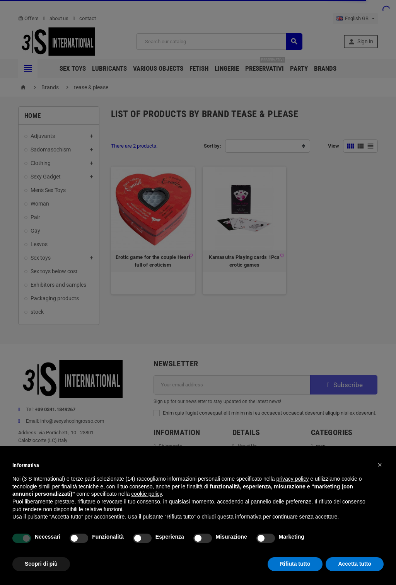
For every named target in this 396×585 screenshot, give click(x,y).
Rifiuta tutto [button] (295, 564)
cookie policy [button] (146, 494)
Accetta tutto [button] (354, 564)
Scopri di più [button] (41, 564)
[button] (380, 465)
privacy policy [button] (292, 479)
